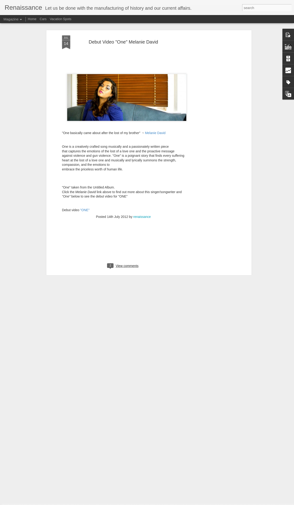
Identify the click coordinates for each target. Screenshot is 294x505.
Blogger (161, 502)
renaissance (142, 184)
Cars (43, 19)
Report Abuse (175, 502)
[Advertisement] (210, 76)
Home (32, 19)
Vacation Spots (60, 19)
